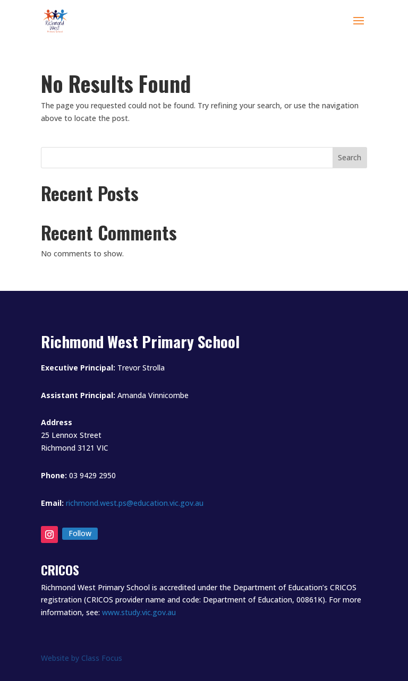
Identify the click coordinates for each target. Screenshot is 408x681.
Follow (80, 533)
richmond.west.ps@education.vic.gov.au (134, 503)
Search (349, 157)
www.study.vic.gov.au (139, 612)
